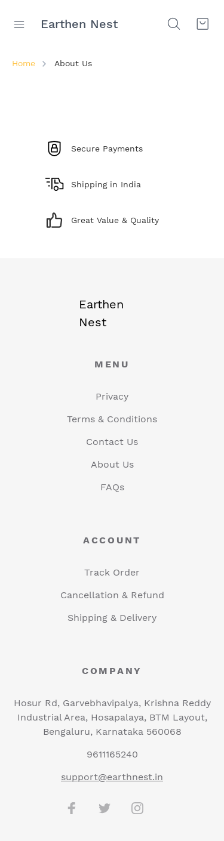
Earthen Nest (79, 24)
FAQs (112, 487)
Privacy (112, 396)
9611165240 (112, 754)
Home (23, 63)
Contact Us (112, 441)
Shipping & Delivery (112, 617)
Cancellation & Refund (112, 595)
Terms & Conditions (112, 419)
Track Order (112, 572)
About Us (112, 464)
